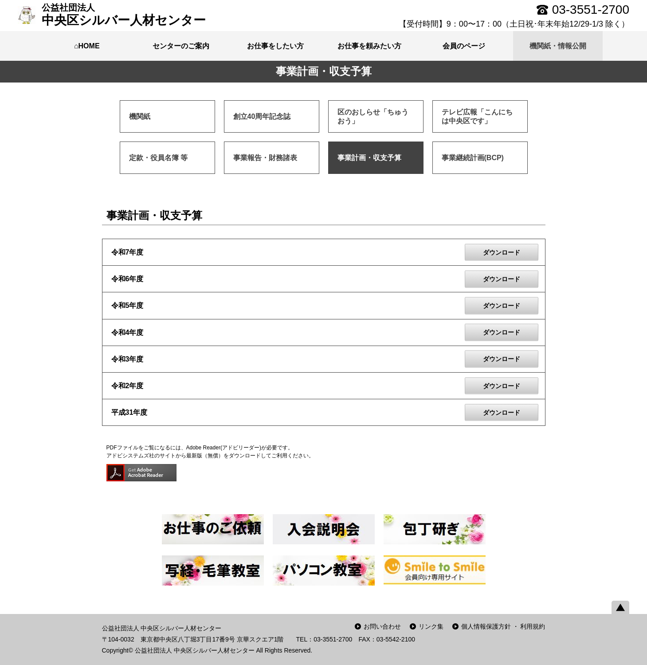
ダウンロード (501, 252)
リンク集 (431, 626)
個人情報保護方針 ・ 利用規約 (503, 626)
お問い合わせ (382, 626)
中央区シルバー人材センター (124, 14)
